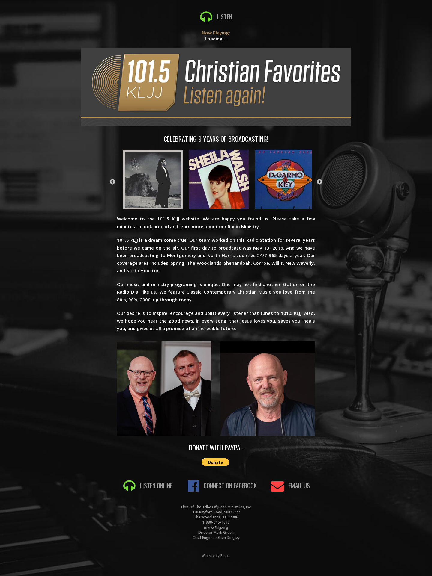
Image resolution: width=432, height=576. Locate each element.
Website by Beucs (216, 555)
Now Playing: (216, 33)
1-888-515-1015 (216, 522)
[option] (219, 179)
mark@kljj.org (216, 527)
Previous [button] (113, 182)
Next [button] (319, 182)
